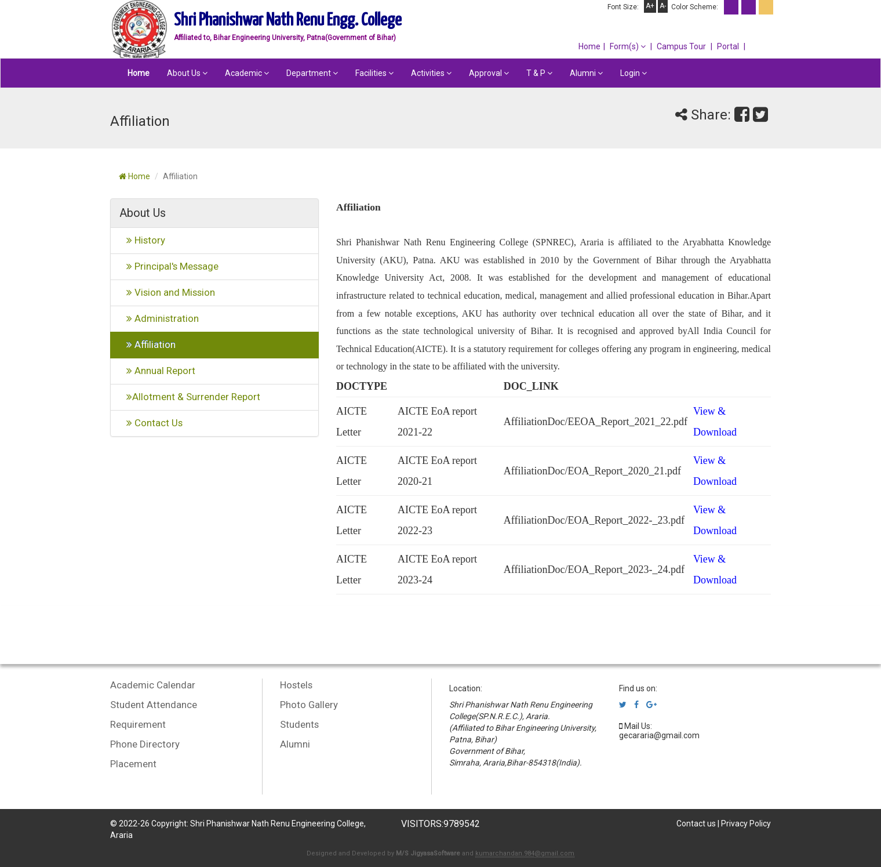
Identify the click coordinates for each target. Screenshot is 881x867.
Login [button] (633, 73)
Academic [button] (247, 73)
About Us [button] (187, 73)
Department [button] (312, 73)
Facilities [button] (374, 73)
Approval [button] (489, 73)
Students (299, 724)
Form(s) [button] (628, 46)
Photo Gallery (309, 704)
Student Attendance (153, 704)
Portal (728, 46)
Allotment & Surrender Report (189, 396)
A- (663, 6)
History (142, 240)
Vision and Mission (167, 292)
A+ (650, 6)
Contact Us (151, 423)
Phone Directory (145, 744)
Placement (133, 764)
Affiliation (147, 344)
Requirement (138, 724)
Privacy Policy (746, 823)
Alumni (295, 744)
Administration (159, 318)
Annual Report (157, 370)
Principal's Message (169, 266)
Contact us (696, 823)
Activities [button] (431, 73)
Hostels (296, 685)
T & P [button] (539, 73)
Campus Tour (681, 46)
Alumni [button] (586, 73)
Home (589, 46)
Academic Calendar (152, 685)
